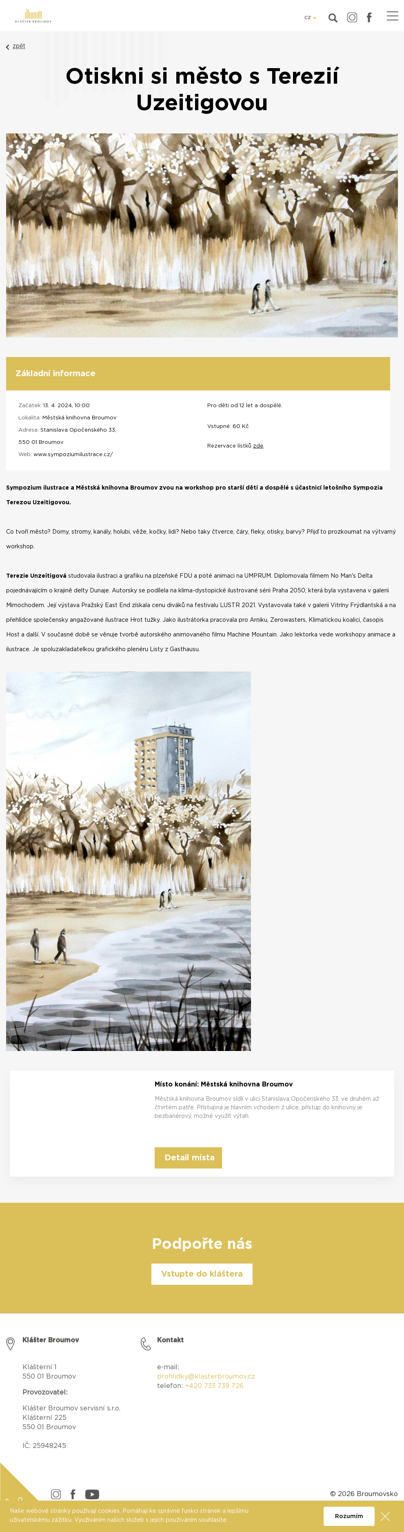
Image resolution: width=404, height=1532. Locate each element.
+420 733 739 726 (214, 1386)
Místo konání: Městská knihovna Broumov (224, 1084)
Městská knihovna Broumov (79, 418)
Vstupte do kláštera (202, 1274)
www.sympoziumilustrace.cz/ (73, 454)
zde (258, 446)
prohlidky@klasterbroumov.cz (206, 1376)
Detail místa (189, 1158)
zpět (19, 46)
